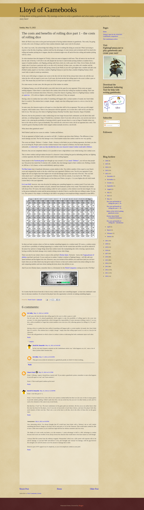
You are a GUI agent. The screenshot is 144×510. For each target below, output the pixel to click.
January (109, 236)
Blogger (81, 505)
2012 (107, 270)
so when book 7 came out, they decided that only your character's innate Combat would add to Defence (60, 147)
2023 (107, 170)
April (108, 227)
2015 (107, 260)
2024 (107, 167)
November (110, 179)
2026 (107, 161)
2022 (107, 173)
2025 (107, 164)
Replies (31, 341)
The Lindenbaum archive (110, 39)
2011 (107, 273)
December (110, 176)
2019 (107, 247)
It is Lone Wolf (26, 184)
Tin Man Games (27, 169)
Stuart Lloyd (31, 372)
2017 (107, 253)
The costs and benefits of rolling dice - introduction (115, 222)
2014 (107, 263)
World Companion (70, 268)
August (109, 189)
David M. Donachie (39, 345)
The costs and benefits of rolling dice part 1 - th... (114, 207)
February (110, 233)
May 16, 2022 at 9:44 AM (52, 345)
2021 (107, 240)
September (110, 186)
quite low (27, 95)
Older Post (94, 489)
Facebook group (39, 161)
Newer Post (24, 489)
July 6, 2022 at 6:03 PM (42, 421)
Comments (108, 125)
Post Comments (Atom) (34, 493)
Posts (106, 121)
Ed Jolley (30, 313)
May (108, 199)
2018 (107, 250)
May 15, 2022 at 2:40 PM (41, 313)
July (108, 192)
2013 (107, 266)
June (108, 195)
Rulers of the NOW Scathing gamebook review (115, 212)
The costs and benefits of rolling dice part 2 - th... (114, 202)
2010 (107, 276)
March (109, 230)
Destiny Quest (64, 255)
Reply (29, 337)
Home (59, 489)
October (109, 183)
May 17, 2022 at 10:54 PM (47, 357)
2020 (107, 244)
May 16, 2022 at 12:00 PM (47, 391)
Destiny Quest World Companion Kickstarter (114, 217)
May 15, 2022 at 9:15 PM (45, 372)
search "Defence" (73, 161)
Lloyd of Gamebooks (48, 9)
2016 (107, 257)
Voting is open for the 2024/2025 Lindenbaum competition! (112, 35)
